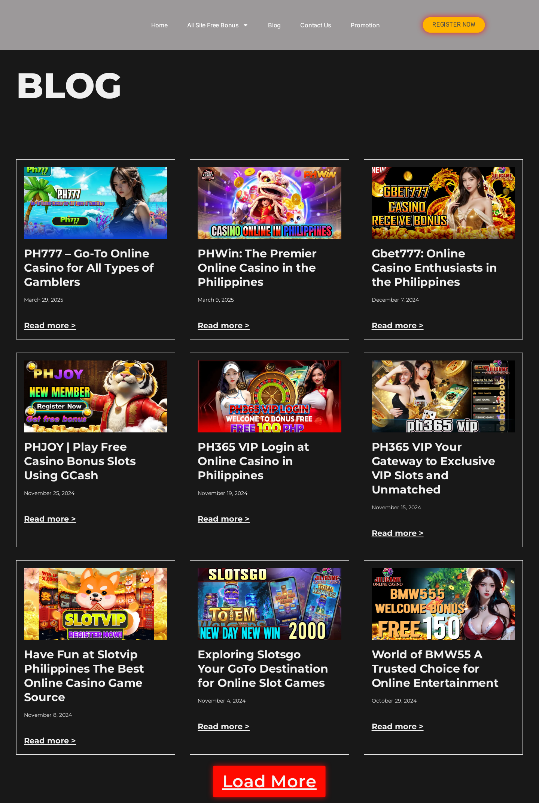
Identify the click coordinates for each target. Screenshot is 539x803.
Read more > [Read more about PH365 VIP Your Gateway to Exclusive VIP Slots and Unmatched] (399, 533)
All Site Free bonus (218, 25)
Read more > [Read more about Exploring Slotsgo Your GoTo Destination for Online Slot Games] (225, 726)
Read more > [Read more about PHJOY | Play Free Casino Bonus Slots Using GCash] (51, 519)
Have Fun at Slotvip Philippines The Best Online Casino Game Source (84, 675)
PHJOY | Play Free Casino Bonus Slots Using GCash (80, 461)
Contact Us (315, 25)
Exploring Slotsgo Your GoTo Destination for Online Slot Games (263, 668)
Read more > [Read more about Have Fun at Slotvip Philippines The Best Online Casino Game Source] (51, 741)
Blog (274, 25)
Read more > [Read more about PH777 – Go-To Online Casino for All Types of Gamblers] (51, 325)
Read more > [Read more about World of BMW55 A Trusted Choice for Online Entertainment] (399, 726)
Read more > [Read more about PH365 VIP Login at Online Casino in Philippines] (225, 519)
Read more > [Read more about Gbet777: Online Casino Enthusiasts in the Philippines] (399, 325)
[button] (269, 784)
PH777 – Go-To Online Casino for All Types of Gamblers (89, 268)
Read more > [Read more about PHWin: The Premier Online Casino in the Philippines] (225, 325)
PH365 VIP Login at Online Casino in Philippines (253, 461)
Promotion (365, 25)
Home (159, 25)
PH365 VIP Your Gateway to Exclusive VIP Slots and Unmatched (433, 468)
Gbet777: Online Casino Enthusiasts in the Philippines (434, 268)
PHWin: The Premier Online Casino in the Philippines (257, 268)
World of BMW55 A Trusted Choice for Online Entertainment (435, 668)
